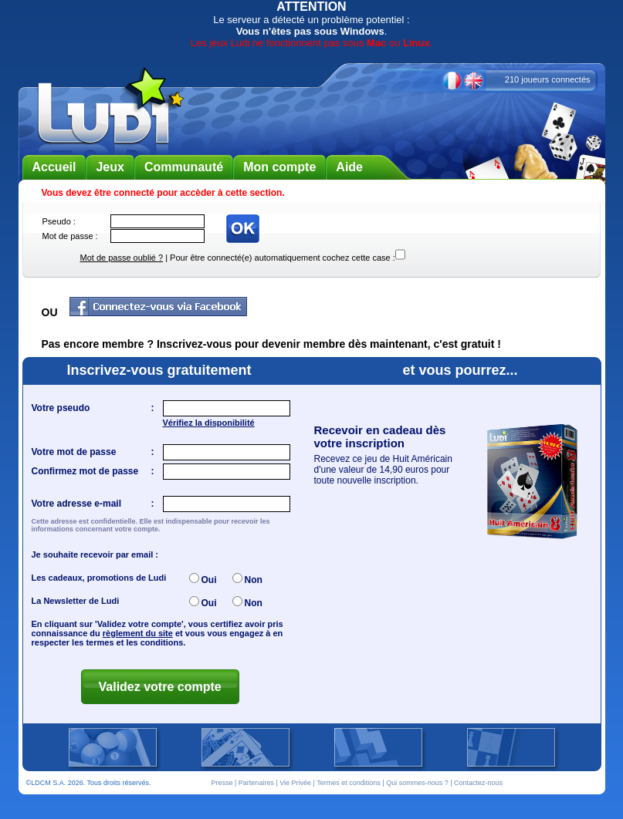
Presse (222, 783)
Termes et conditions (349, 783)
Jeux (110, 167)
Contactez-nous (478, 783)
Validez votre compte (160, 686)
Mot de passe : (70, 236)
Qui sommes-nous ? (417, 783)
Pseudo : (59, 221)
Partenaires (256, 783)
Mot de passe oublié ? (122, 257)
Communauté (183, 167)
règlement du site (138, 633)
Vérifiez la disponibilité (209, 422)
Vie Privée (295, 783)
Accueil (54, 167)
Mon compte (279, 167)
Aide (349, 167)
